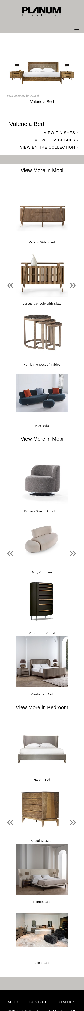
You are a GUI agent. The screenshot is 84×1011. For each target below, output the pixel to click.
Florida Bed (42, 901)
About (14, 1002)
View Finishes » (61, 133)
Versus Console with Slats (42, 303)
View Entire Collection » (49, 147)
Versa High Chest (42, 633)
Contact (38, 1002)
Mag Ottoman (42, 572)
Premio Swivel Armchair (42, 511)
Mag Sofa (42, 425)
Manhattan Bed (42, 694)
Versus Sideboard (42, 242)
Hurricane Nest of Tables (42, 364)
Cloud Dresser (42, 840)
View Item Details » (57, 140)
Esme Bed (42, 962)
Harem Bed (42, 779)
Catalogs (65, 1002)
